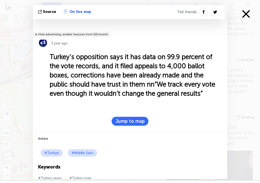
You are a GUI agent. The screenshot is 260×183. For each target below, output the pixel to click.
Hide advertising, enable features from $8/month (73, 34)
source (47, 12)
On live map (77, 11)
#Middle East (82, 153)
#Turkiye (51, 153)
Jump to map (130, 121)
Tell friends (187, 12)
